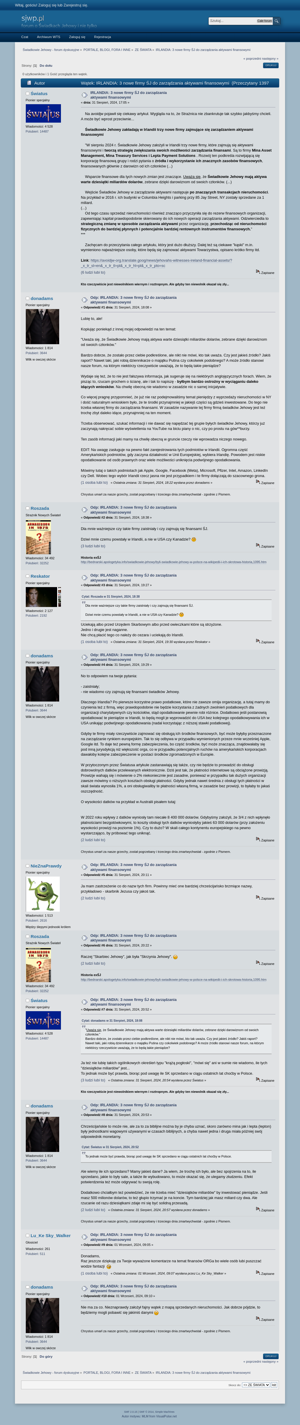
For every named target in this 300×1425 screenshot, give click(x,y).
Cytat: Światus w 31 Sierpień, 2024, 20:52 (110, 1147)
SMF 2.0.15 (130, 1411)
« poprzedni (252, 58)
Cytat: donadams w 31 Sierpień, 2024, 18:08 (112, 1020)
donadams (41, 298)
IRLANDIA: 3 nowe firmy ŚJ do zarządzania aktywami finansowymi (128, 95)
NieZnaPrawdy (46, 865)
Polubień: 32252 (37, 563)
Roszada (39, 508)
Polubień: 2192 (36, 615)
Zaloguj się (47, 5)
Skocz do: (235, 1385)
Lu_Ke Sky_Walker (50, 1235)
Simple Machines (164, 1411)
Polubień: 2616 (36, 920)
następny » (270, 58)
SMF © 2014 (146, 1411)
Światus (38, 93)
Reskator (40, 576)
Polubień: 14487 (37, 131)
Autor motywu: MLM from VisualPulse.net (149, 1416)
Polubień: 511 (35, 1254)
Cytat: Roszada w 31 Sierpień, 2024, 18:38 (111, 596)
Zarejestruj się (75, 5)
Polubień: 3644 (36, 353)
